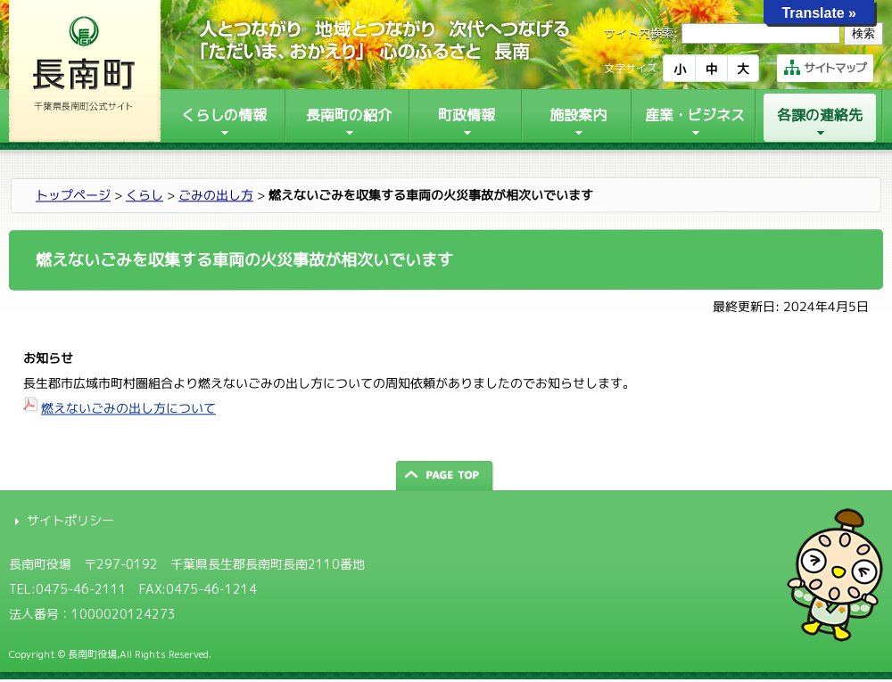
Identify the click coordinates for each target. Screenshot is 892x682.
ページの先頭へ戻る (446, 475)
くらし (144, 194)
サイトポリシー (70, 520)
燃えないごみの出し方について (128, 407)
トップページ (73, 194)
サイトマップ (825, 68)
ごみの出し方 (215, 194)
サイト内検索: (641, 33)
